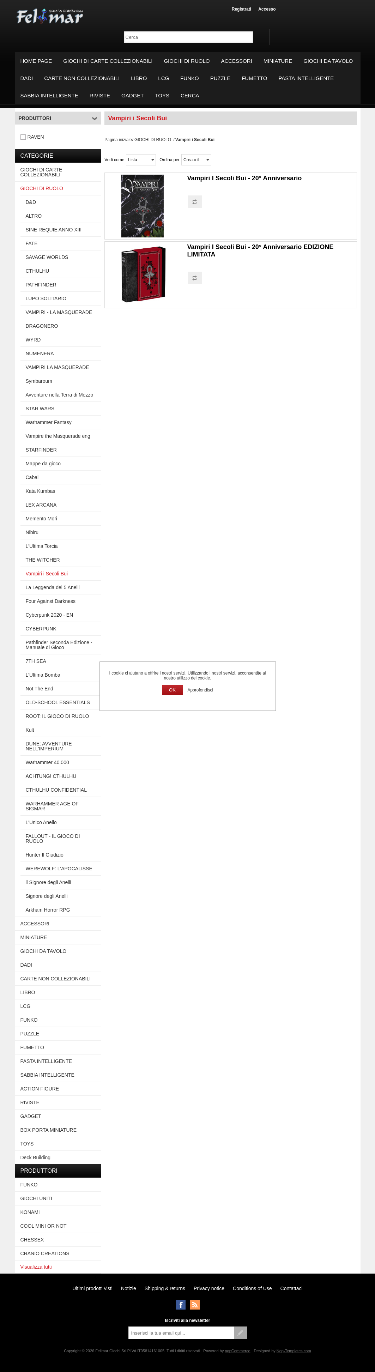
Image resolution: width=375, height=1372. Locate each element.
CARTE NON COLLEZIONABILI (82, 78)
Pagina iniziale (118, 139)
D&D (31, 202)
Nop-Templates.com (294, 1351)
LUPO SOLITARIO (46, 298)
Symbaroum (39, 381)
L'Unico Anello (41, 822)
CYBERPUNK (41, 628)
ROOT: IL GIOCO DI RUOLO (57, 716)
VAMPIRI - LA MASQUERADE (59, 312)
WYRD (33, 340)
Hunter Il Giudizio (44, 855)
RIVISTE (100, 95)
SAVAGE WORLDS (47, 257)
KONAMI (30, 1212)
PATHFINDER (41, 285)
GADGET (132, 95)
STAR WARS (40, 408)
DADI (26, 78)
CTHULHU (37, 271)
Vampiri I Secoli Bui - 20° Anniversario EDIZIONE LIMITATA (260, 250)
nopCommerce (237, 1351)
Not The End (39, 688)
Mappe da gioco (43, 463)
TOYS (162, 95)
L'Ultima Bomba (43, 675)
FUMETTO (254, 78)
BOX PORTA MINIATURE (48, 1130)
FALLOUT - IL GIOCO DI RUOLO (53, 838)
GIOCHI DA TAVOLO (328, 61)
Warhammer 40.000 (47, 762)
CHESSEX (32, 1240)
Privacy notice (209, 1288)
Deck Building (35, 1157)
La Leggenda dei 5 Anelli (53, 587)
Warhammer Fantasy (49, 422)
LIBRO (139, 78)
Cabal (32, 477)
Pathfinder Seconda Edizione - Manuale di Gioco (59, 645)
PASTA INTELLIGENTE (306, 78)
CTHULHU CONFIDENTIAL (56, 790)
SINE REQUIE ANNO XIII (54, 229)
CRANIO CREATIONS (44, 1253)
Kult (30, 730)
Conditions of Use (252, 1288)
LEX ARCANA (41, 505)
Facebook (180, 1304)
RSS (194, 1304)
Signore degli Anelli (47, 896)
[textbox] (188, 37)
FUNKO (189, 78)
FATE (32, 243)
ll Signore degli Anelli (48, 882)
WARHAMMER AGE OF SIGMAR (52, 806)
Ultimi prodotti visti (92, 1288)
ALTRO (34, 216)
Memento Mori (41, 518)
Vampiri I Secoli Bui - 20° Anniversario (244, 178)
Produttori (35, 118)
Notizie (128, 1288)
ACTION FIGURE (39, 1089)
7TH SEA (36, 661)
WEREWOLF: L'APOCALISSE (59, 868)
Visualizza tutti (36, 1267)
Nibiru (32, 532)
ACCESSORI (236, 61)
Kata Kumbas (40, 491)
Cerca (190, 95)
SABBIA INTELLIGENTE (49, 95)
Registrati (241, 9)
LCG (163, 78)
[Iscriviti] (181, 1332)
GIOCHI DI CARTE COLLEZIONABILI (107, 61)
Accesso (267, 9)
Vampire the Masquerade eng (58, 436)
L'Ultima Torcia (42, 546)
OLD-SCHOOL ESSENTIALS (58, 702)
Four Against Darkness (51, 601)
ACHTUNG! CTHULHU (51, 776)
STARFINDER (41, 450)
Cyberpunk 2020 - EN (49, 615)
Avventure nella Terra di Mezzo (59, 395)
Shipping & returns (165, 1288)
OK (172, 690)
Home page (36, 61)
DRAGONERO (42, 326)
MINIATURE (278, 61)
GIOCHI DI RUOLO (187, 61)
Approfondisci (200, 690)
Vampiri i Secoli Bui (47, 573)
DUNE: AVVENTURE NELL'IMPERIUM (49, 746)
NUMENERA (40, 353)
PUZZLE (220, 78)
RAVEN (36, 137)
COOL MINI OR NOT (43, 1226)
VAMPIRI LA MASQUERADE (57, 367)
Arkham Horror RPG (48, 910)
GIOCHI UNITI (36, 1198)
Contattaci (291, 1288)
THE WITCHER (43, 560)
